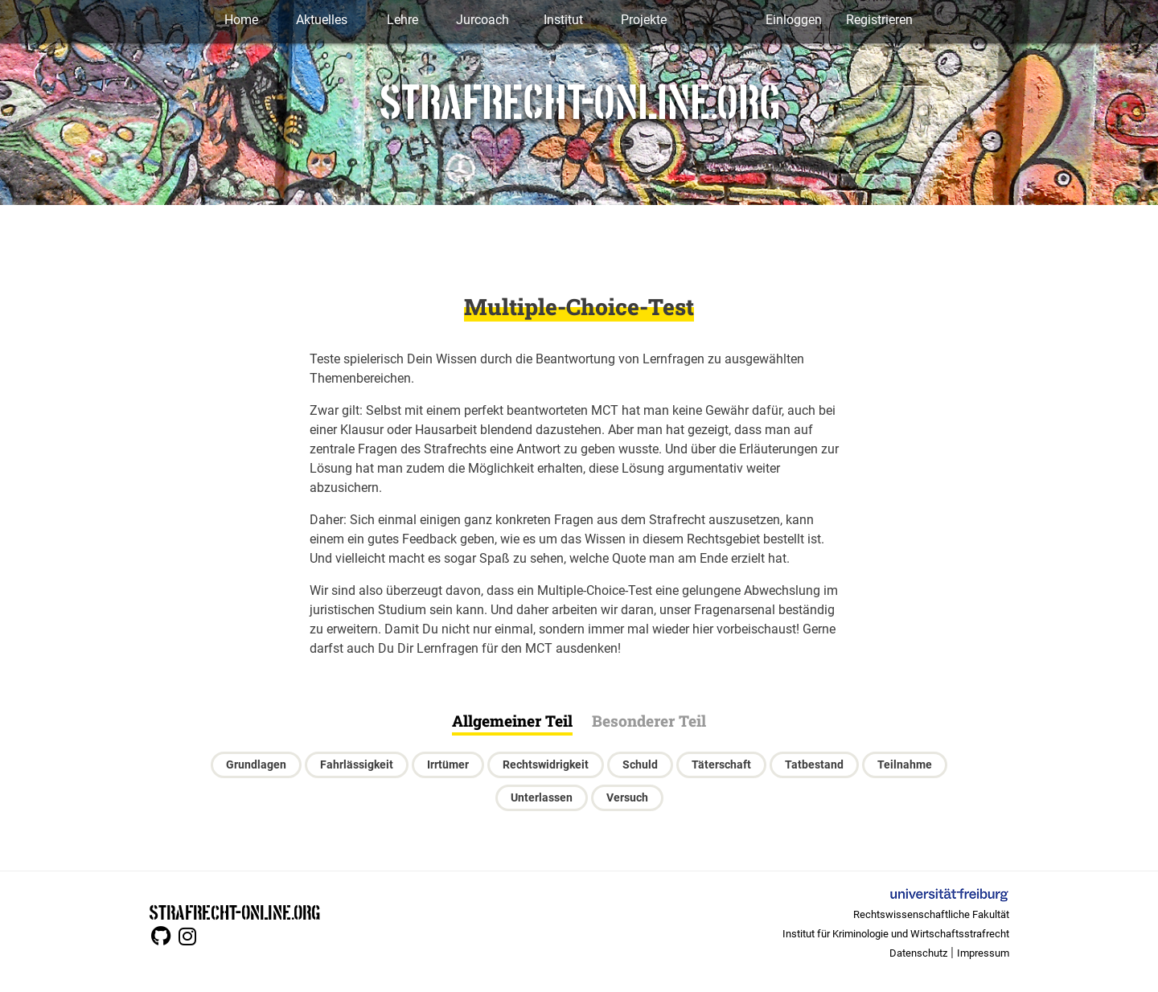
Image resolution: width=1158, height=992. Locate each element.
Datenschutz (918, 953)
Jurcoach (482, 19)
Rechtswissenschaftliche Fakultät (931, 914)
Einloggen (794, 19)
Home (241, 19)
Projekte (644, 19)
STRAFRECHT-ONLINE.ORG (234, 911)
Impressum (983, 953)
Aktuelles (321, 19)
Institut (563, 19)
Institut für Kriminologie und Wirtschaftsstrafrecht (895, 934)
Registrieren (879, 19)
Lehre (402, 19)
